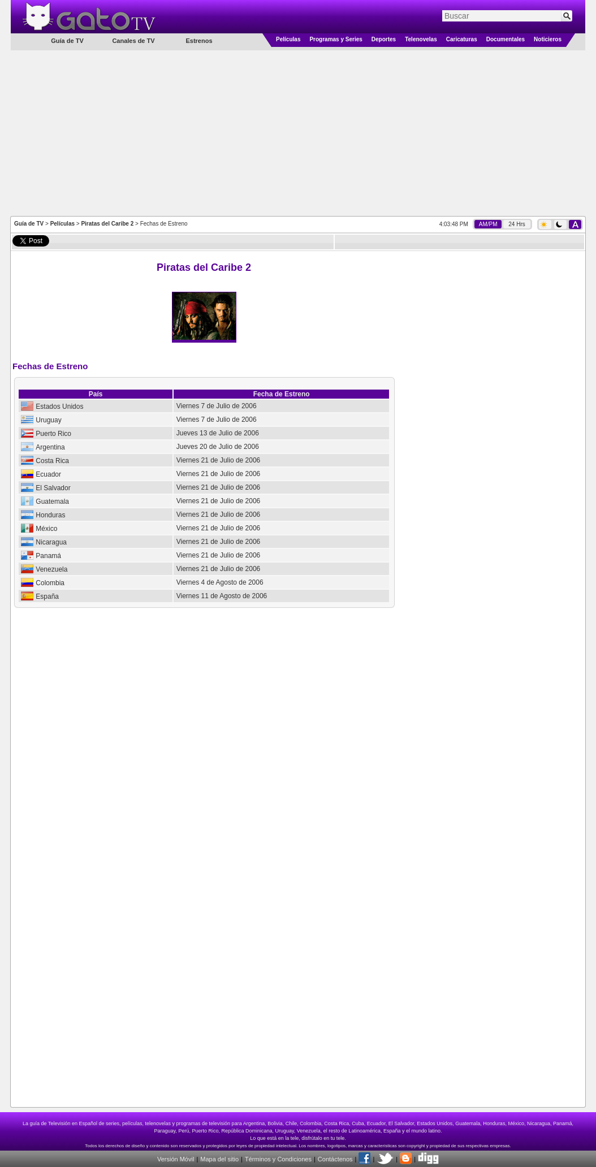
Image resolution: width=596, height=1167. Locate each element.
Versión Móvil (175, 1159)
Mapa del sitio (219, 1159)
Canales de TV (133, 40)
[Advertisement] (298, 132)
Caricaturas (461, 39)
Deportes (384, 39)
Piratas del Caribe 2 (107, 224)
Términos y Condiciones (278, 1159)
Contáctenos (335, 1159)
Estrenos (198, 40)
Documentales (505, 39)
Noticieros (548, 39)
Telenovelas (421, 39)
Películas (288, 39)
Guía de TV (29, 224)
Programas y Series (335, 39)
